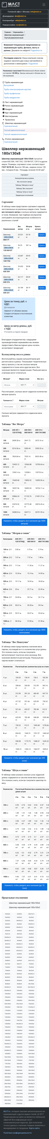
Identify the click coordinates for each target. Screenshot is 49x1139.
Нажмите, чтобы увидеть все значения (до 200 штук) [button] (24, 759)
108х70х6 (19, 1007)
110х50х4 (7, 1010)
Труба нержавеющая (14, 82)
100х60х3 (7, 997)
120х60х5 (31, 1017)
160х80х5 (7, 1053)
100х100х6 (7, 1004)
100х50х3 (31, 990)
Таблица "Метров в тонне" (24, 185)
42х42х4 (7, 930)
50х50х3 (31, 944)
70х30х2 (31, 964)
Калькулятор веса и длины (24, 178)
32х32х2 (7, 920)
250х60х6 (7, 1093)
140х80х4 (19, 1030)
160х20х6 (31, 1057)
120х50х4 (31, 1013)
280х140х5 (19, 1097)
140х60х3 (7, 1027)
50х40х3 (19, 940)
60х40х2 (19, 954)
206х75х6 (7, 1087)
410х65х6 (19, 1103)
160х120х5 (19, 1057)
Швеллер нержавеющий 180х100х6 (24, 903)
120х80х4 (31, 1020)
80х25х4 (31, 970)
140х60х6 (31, 1027)
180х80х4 (31, 1067)
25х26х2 (7, 914)
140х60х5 (19, 1027)
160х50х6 (31, 1040)
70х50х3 (19, 967)
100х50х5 (19, 994)
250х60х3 (7, 1090)
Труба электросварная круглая (17, 89)
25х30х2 (19, 914)
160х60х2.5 (7, 1043)
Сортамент (24, 175)
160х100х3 (31, 1053)
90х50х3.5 (8, 987)
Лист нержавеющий (14, 102)
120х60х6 (7, 1020)
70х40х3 (7, 967)
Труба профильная (12, 93)
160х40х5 (19, 1037)
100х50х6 (31, 994)
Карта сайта (34, 1128)
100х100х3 (31, 1000)
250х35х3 (31, 1087)
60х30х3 (7, 950)
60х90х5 (19, 960)
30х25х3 (7, 917)
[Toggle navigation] (44, 4)
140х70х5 (7, 1030)
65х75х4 (7, 964)
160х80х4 (31, 1050)
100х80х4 (7, 1000)
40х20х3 (7, 924)
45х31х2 (7, 934)
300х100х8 (7, 1100)
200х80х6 (19, 1080)
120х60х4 (19, 1017)
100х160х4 (19, 1004)
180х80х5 (7, 1070)
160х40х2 (31, 1033)
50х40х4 (31, 940)
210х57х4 (19, 1087)
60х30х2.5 (31, 947)
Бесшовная (9, 85)
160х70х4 (31, 1047)
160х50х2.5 (31, 1037)
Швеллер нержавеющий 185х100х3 (24, 907)
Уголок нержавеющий (14, 139)
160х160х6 (7, 1060)
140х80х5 (31, 1030)
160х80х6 (19, 1053)
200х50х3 (7, 1077)
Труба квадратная (12, 98)
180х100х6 (7, 1073)
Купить (42, 235)
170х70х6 (7, 1063)
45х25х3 (31, 930)
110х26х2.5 (31, 1007)
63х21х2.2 (31, 960)
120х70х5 (19, 1020)
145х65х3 (7, 1033)
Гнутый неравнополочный (15, 134)
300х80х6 (31, 1097)
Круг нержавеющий (13, 113)
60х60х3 (19, 957)
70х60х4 (7, 970)
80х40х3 (7, 977)
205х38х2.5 (31, 1083)
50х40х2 (31, 937)
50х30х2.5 (8, 937)
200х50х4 (19, 1077)
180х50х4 (7, 1067)
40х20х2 (31, 920)
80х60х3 (31, 977)
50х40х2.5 (8, 940)
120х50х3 (19, 1013)
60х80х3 (7, 960)
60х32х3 (31, 950)
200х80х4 (31, 1077)
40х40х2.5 (19, 927)
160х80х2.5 (7, 1050)
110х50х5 (19, 1010)
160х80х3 (19, 1050)
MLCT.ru (6, 1111)
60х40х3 (31, 954)
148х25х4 (19, 1033)
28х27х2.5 (31, 914)
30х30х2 (19, 917)
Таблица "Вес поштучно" (24, 188)
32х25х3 (31, 917)
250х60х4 (19, 1090)
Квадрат (8, 109)
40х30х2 (19, 924)
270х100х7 (31, 1093)
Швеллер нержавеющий (15, 123)
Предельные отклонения (24, 195)
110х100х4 (31, 1010)
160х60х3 (19, 1043)
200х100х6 (7, 1083)
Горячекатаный (10, 126)
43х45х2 (19, 930)
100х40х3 (19, 990)
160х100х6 (7, 1057)
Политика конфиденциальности (17, 1133)
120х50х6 (7, 1017)
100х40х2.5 (7, 990)
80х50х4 (19, 977)
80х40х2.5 (31, 974)
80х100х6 (31, 984)
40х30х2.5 (31, 924)
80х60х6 (19, 980)
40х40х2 (7, 927)
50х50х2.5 (19, 944)
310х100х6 (19, 1100)
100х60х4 (19, 997)
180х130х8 (19, 1073)
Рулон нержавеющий (14, 106)
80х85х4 (19, 984)
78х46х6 (19, 970)
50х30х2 (31, 934)
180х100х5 (31, 1070)
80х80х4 (7, 984)
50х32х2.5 (19, 937)
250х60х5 (31, 1090)
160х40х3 (7, 1037)
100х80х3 (31, 997)
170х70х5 (31, 1060)
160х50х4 (7, 1040)
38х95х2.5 (19, 920)
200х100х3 (31, 1080)
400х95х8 (7, 1103)
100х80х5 (19, 1000)
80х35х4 (19, 974)
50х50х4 (7, 947)
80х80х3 (31, 980)
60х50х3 (7, 957)
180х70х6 (19, 1067)
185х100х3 (31, 1073)
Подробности (36, 50)
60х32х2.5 (19, 950)
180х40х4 (31, 1063)
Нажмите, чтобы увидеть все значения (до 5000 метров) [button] (25, 522)
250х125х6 (19, 1093)
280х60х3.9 (7, 1097)
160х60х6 (19, 1047)
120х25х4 (7, 1013)
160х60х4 (31, 1043)
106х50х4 (7, 1007)
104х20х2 (31, 1004)
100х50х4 (7, 994)
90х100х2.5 (31, 987)
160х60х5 (7, 1047)
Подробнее (33, 64)
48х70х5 (19, 934)
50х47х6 (7, 944)
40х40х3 (31, 927)
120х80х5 (7, 1024)
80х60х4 (7, 980)
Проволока (10, 120)
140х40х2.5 (19, 1024)
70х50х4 (31, 967)
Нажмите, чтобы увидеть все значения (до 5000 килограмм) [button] (25, 631)
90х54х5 (19, 987)
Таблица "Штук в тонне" (24, 192)
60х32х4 (7, 954)
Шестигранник (11, 116)
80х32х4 (7, 974)
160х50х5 (19, 1040)
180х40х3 (19, 1063)
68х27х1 (19, 964)
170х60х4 (19, 1060)
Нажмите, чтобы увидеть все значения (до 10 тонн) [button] (24, 886)
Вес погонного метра (24, 182)
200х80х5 (7, 1080)
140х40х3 (31, 1024)
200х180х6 (19, 1083)
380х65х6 (31, 1100)
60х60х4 (31, 957)
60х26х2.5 (19, 947)
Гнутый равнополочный (14, 130)
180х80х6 (19, 1070)
